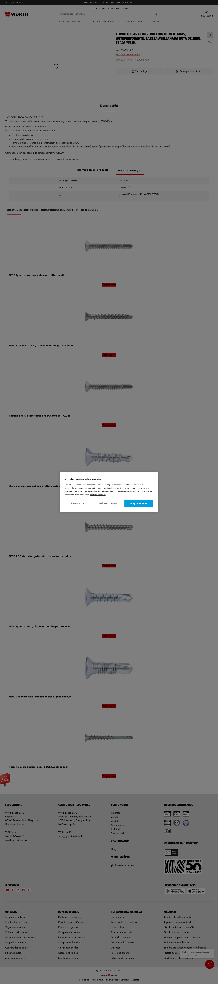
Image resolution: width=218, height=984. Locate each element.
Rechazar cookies (108, 503)
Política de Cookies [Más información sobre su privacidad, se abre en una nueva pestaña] (98, 495)
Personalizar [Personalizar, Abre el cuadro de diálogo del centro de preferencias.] (78, 503)
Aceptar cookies (138, 503)
